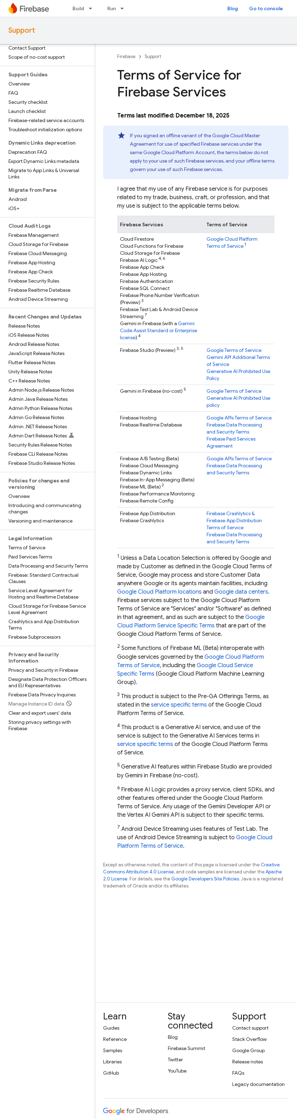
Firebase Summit (186, 1048)
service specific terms (179, 704)
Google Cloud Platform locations (159, 591)
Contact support (250, 1028)
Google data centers (241, 591)
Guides (111, 1028)
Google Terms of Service (234, 350)
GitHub (111, 1073)
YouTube (177, 1071)
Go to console (266, 8)
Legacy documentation (258, 1084)
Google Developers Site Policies (205, 879)
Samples (112, 1050)
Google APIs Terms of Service (239, 418)
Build (78, 8)
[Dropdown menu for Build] (92, 8)
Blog (232, 8)
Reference (115, 1039)
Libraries (112, 1061)
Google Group (248, 1050)
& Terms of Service (234, 520)
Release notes (247, 1061)
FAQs (238, 1073)
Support (21, 30)
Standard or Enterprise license (158, 330)
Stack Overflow (249, 1039)
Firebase (126, 56)
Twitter (175, 1059)
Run (111, 8)
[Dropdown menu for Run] (124, 8)
